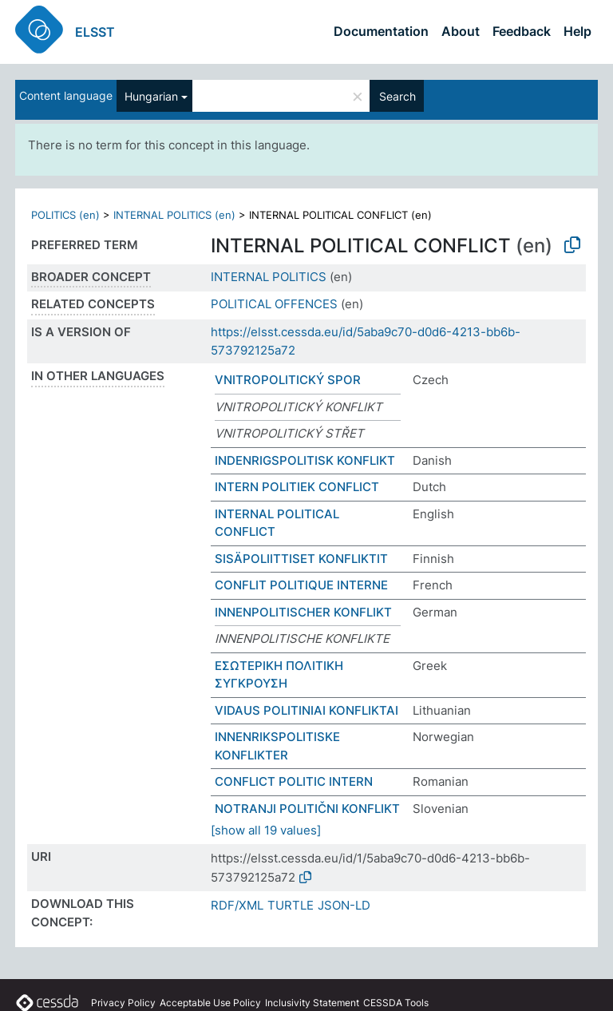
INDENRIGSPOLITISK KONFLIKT (305, 460)
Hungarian (151, 96)
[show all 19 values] (266, 830)
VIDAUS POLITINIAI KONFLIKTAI (306, 710)
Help (577, 31)
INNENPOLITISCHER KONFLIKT (303, 612)
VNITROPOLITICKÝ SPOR (288, 379)
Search (397, 96)
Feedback (521, 31)
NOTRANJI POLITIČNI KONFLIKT (307, 808)
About (460, 31)
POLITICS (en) (65, 214)
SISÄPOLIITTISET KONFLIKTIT (301, 558)
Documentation (381, 31)
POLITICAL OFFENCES (274, 303)
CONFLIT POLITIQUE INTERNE (301, 585)
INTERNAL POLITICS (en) (174, 214)
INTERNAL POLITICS (268, 276)
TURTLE (290, 905)
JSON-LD (344, 905)
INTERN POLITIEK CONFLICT (297, 486)
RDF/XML (237, 905)
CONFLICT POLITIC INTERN (294, 781)
